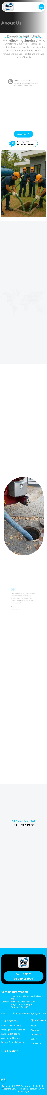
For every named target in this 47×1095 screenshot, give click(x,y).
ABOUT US (12, 25)
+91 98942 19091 (25, 144)
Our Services (36, 1034)
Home (33, 1025)
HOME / (4, 25)
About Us (23, 134)
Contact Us (36, 1043)
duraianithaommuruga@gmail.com (29, 1013)
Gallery (34, 1039)
